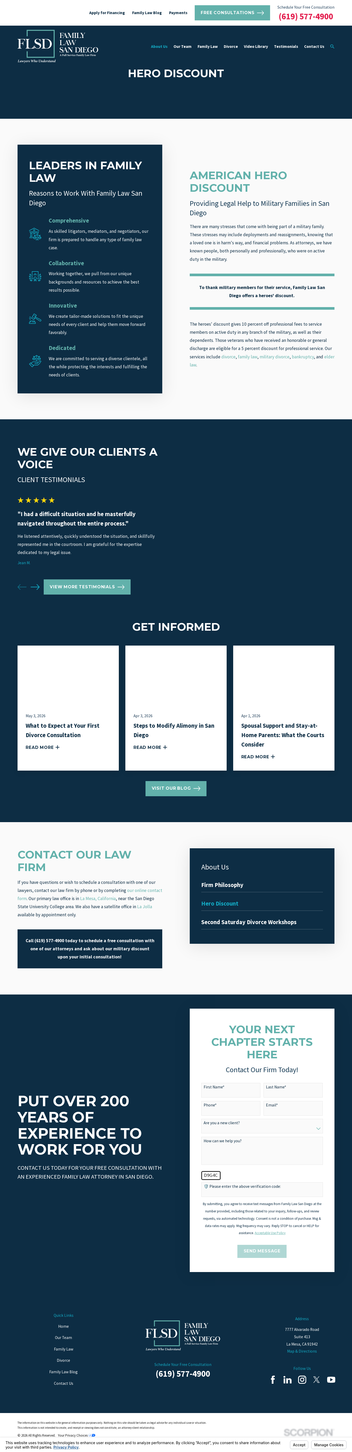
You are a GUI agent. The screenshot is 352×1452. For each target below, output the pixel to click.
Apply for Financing (107, 12)
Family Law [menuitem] (208, 46)
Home (63, 1326)
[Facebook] (273, 1380)
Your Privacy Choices (76, 1435)
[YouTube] (331, 1380)
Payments (178, 12)
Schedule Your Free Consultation (305, 7)
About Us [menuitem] (159, 46)
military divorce (274, 357)
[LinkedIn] (287, 1380)
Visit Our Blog (176, 788)
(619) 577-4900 (306, 16)
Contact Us (63, 1383)
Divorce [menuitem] (231, 46)
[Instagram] (302, 1380)
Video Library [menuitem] (256, 46)
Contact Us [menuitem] (314, 46)
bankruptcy (303, 357)
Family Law (63, 1349)
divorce (228, 357)
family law (247, 357)
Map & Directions (302, 1351)
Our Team (63, 1337)
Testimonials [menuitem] (286, 46)
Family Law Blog (147, 12)
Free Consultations (232, 12)
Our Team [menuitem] (183, 46)
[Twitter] (316, 1380)
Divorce (63, 1360)
